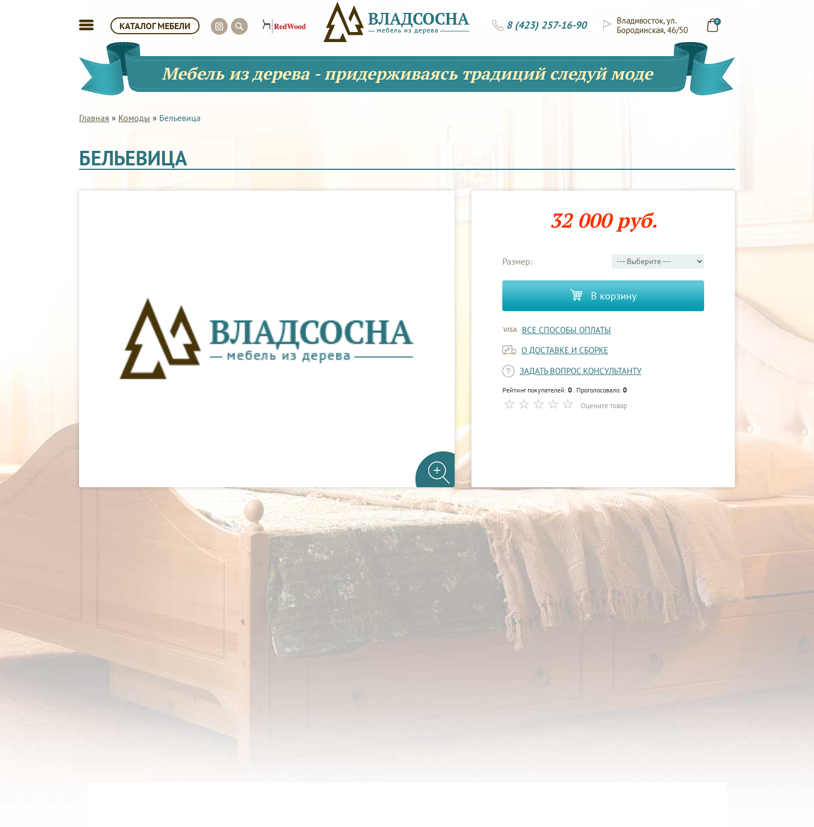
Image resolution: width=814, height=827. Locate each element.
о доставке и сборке (564, 350)
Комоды (134, 117)
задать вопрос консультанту (580, 371)
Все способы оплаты (566, 330)
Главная (94, 117)
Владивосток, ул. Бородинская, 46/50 (652, 25)
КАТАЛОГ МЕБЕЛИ (155, 25)
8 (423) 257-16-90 (546, 25)
